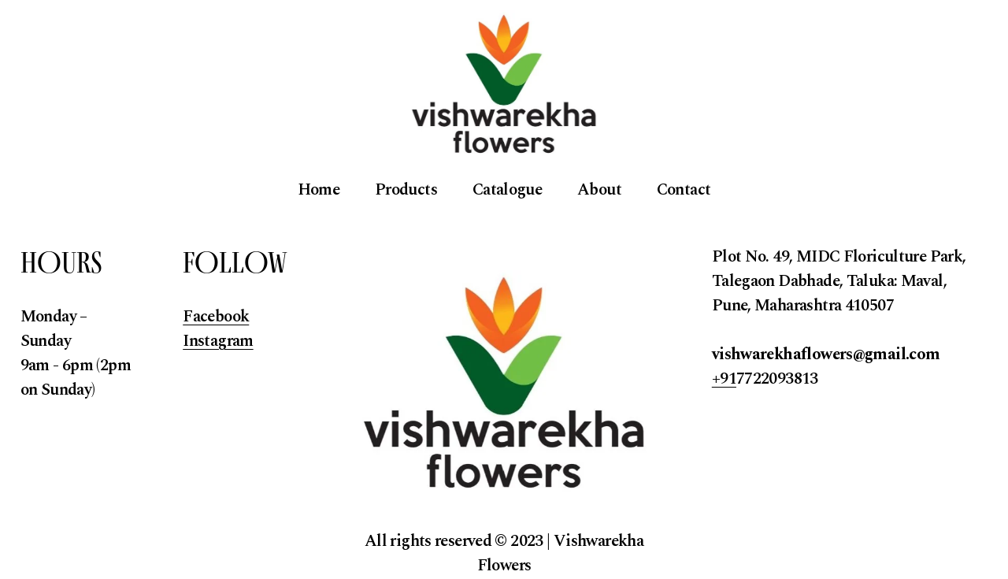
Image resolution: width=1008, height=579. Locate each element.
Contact (684, 189)
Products (406, 189)
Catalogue (507, 189)
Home (319, 189)
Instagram (218, 341)
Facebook (216, 317)
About (599, 189)
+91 (724, 379)
